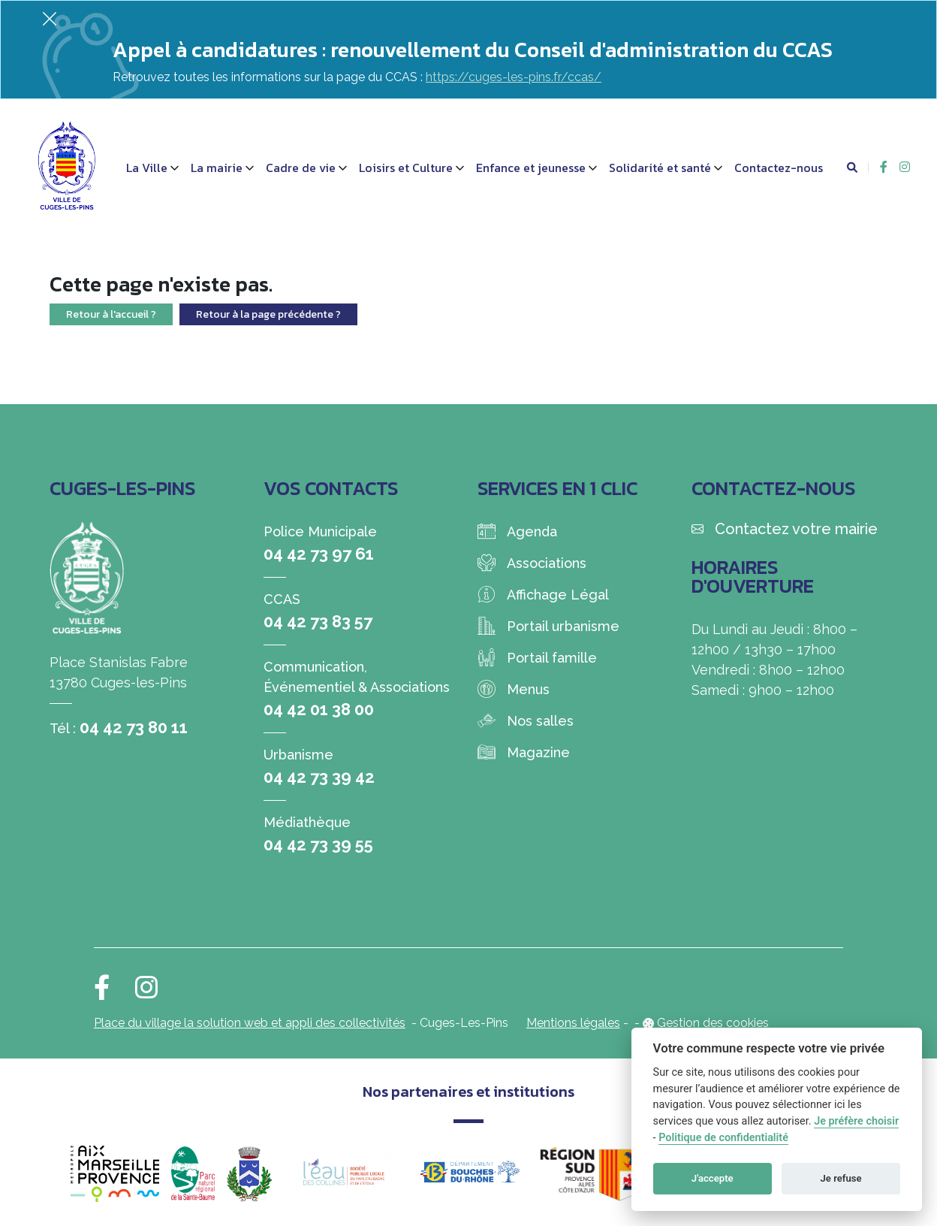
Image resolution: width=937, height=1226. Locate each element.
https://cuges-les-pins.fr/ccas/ (513, 77)
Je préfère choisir (856, 1121)
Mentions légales (573, 1023)
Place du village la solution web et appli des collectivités (249, 1023)
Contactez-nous (778, 168)
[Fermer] (50, 18)
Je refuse (841, 1178)
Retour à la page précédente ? (268, 314)
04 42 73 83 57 (318, 621)
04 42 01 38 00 (319, 709)
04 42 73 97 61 (319, 553)
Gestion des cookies (713, 1023)
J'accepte (712, 1178)
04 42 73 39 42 (319, 777)
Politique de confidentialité (723, 1137)
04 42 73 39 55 (318, 844)
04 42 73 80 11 (134, 727)
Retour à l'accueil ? (111, 314)
